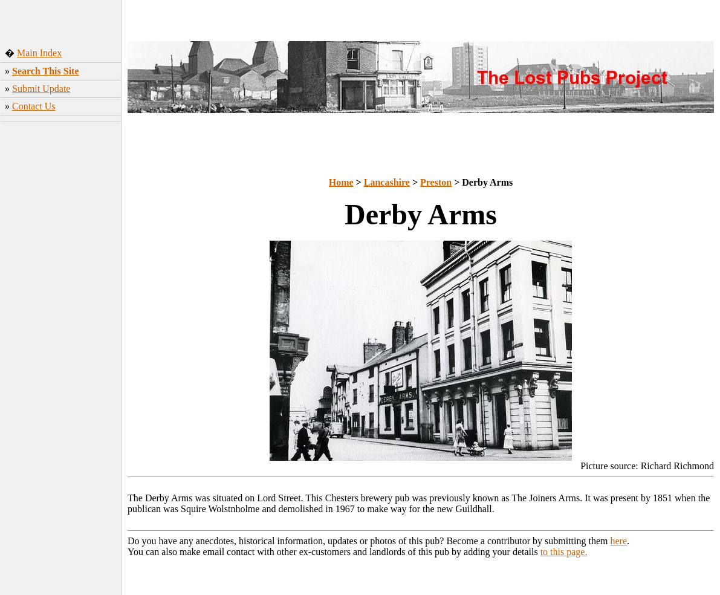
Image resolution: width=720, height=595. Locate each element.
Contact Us (34, 106)
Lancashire (387, 182)
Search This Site (45, 71)
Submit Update (41, 88)
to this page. (564, 552)
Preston (436, 182)
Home (341, 182)
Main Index (39, 53)
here (619, 541)
